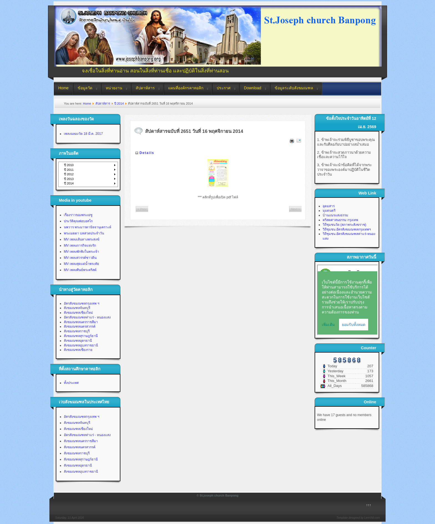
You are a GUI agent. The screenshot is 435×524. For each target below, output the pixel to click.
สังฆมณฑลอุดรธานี (78, 341)
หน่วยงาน (114, 88)
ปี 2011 (69, 169)
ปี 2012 (69, 174)
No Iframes (347, 300)
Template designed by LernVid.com (358, 517)
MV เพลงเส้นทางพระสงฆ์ (81, 239)
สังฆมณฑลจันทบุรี (77, 308)
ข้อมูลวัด (85, 88)
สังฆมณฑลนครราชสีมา (81, 322)
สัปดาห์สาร (145, 88)
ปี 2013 (69, 179)
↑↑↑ (368, 505)
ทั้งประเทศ (71, 383)
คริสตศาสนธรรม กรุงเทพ (340, 220)
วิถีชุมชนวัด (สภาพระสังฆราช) (344, 225)
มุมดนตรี (329, 210)
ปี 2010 (69, 165)
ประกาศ (224, 88)
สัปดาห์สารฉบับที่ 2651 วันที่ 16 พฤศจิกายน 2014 (194, 131)
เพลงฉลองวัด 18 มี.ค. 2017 (83, 134)
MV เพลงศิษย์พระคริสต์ (80, 270)
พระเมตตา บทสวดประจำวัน (84, 233)
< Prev (142, 209)
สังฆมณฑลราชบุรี (77, 331)
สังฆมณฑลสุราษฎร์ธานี (81, 336)
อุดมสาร (329, 206)
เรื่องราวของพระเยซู (78, 215)
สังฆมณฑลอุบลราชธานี (81, 345)
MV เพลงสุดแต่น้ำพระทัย (81, 264)
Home (63, 88)
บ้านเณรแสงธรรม (335, 215)
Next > (295, 209)
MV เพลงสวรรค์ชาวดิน (80, 258)
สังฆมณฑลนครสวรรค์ (79, 326)
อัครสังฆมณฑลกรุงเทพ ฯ (81, 303)
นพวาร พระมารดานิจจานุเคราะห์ (87, 227)
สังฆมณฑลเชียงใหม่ (78, 313)
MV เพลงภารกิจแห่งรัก (80, 245)
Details (147, 153)
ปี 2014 (119, 103)
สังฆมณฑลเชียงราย (78, 350)
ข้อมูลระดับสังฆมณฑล (294, 88)
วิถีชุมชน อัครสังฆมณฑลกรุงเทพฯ (347, 229)
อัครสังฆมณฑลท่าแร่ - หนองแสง (87, 317)
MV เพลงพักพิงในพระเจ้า (81, 252)
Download (252, 88)
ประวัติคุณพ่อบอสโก (78, 221)
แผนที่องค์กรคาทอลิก (185, 88)
